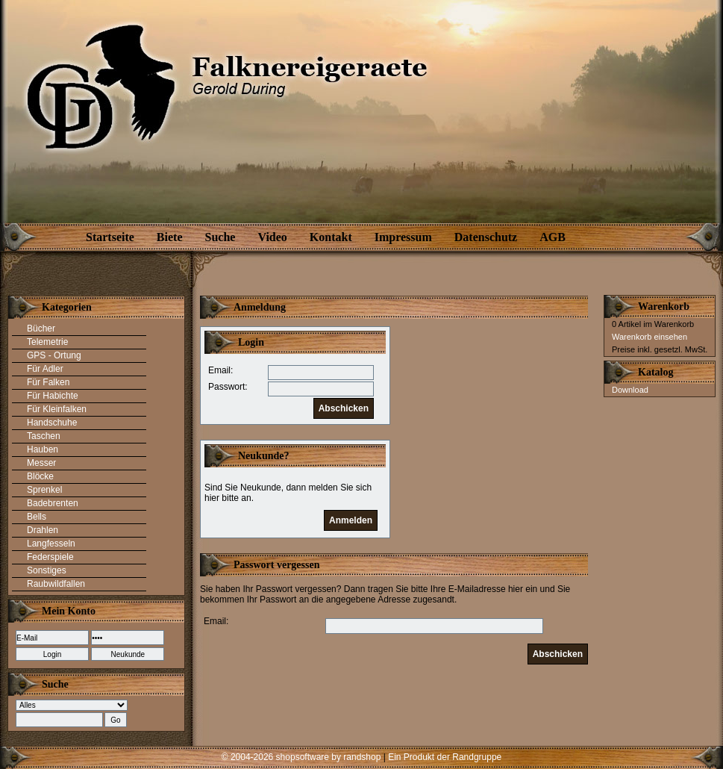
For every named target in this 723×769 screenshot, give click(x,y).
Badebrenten (52, 503)
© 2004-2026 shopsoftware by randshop (301, 757)
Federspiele (50, 557)
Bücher (41, 328)
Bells (36, 516)
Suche (220, 237)
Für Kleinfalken (57, 409)
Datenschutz (485, 237)
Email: (220, 370)
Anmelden (350, 520)
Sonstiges (46, 570)
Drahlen (42, 530)
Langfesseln (51, 543)
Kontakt (331, 237)
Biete (170, 237)
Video (272, 237)
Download (630, 389)
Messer (41, 463)
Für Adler (45, 369)
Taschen (43, 436)
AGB (552, 237)
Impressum (403, 237)
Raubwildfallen (56, 584)
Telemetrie (47, 342)
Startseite (110, 237)
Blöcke (40, 476)
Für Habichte (52, 395)
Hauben (42, 449)
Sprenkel (44, 490)
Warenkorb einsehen (649, 336)
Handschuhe (52, 422)
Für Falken (48, 382)
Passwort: (228, 387)
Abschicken (344, 408)
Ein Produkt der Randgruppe (444, 757)
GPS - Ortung (54, 355)
